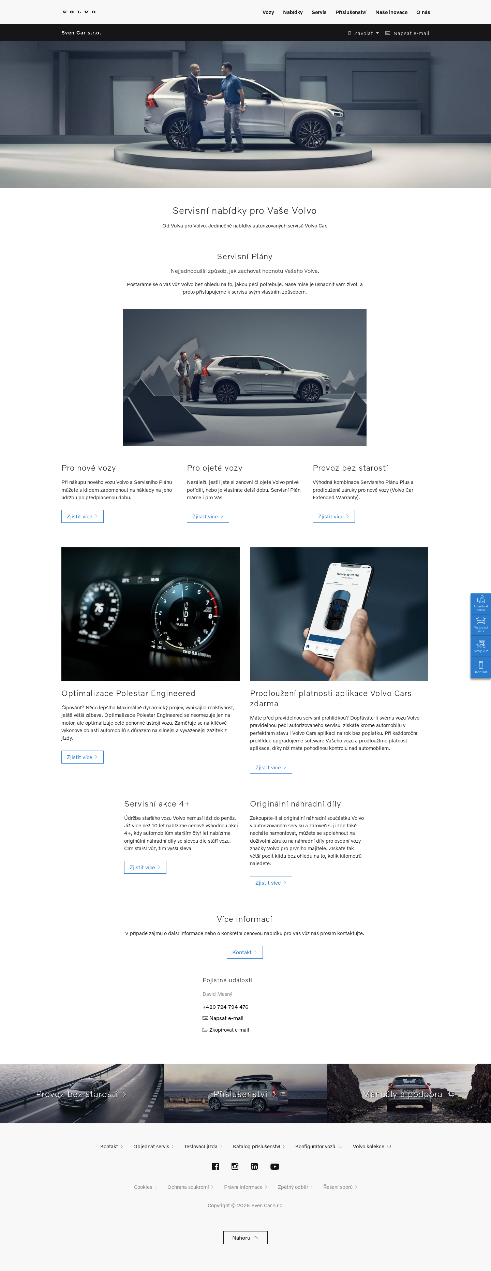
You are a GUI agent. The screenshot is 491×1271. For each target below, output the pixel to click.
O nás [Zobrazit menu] (423, 12)
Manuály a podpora (409, 1094)
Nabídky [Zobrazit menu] (293, 12)
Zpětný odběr (293, 1187)
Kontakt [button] (244, 952)
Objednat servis (481, 603)
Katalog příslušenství (256, 1146)
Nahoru (245, 1237)
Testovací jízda (481, 624)
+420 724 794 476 (226, 1007)
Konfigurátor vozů (315, 1146)
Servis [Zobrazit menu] (319, 12)
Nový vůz (481, 646)
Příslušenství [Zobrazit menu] (351, 12)
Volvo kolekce (368, 1146)
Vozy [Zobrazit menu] (268, 12)
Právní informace (243, 1187)
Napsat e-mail (223, 1018)
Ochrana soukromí (188, 1187)
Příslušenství (245, 1094)
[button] (361, 33)
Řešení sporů (338, 1187)
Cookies (143, 1187)
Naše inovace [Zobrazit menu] (391, 12)
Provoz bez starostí (82, 1094)
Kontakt (481, 667)
